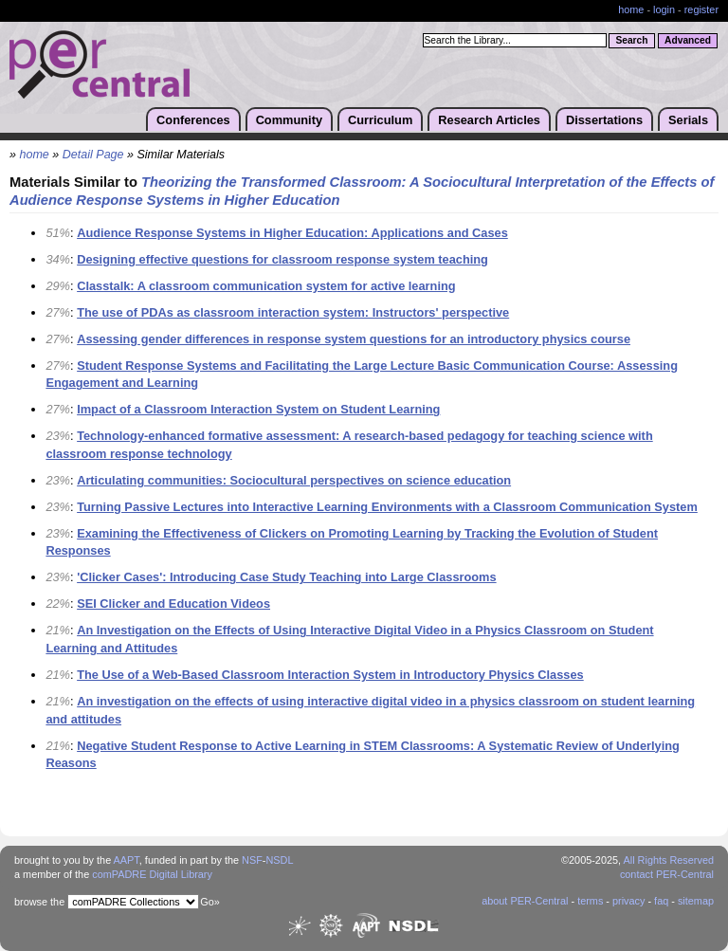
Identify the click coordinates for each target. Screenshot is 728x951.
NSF (252, 860)
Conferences (193, 120)
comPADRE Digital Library (152, 874)
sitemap (696, 900)
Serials (688, 120)
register (701, 9)
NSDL (279, 860)
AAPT (126, 860)
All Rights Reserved (669, 860)
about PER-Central (525, 900)
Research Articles (489, 120)
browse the (39, 901)
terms (590, 900)
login (664, 9)
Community (289, 120)
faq (661, 900)
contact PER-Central (667, 874)
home (631, 9)
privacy (628, 900)
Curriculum (380, 120)
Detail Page (93, 154)
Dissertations (604, 120)
